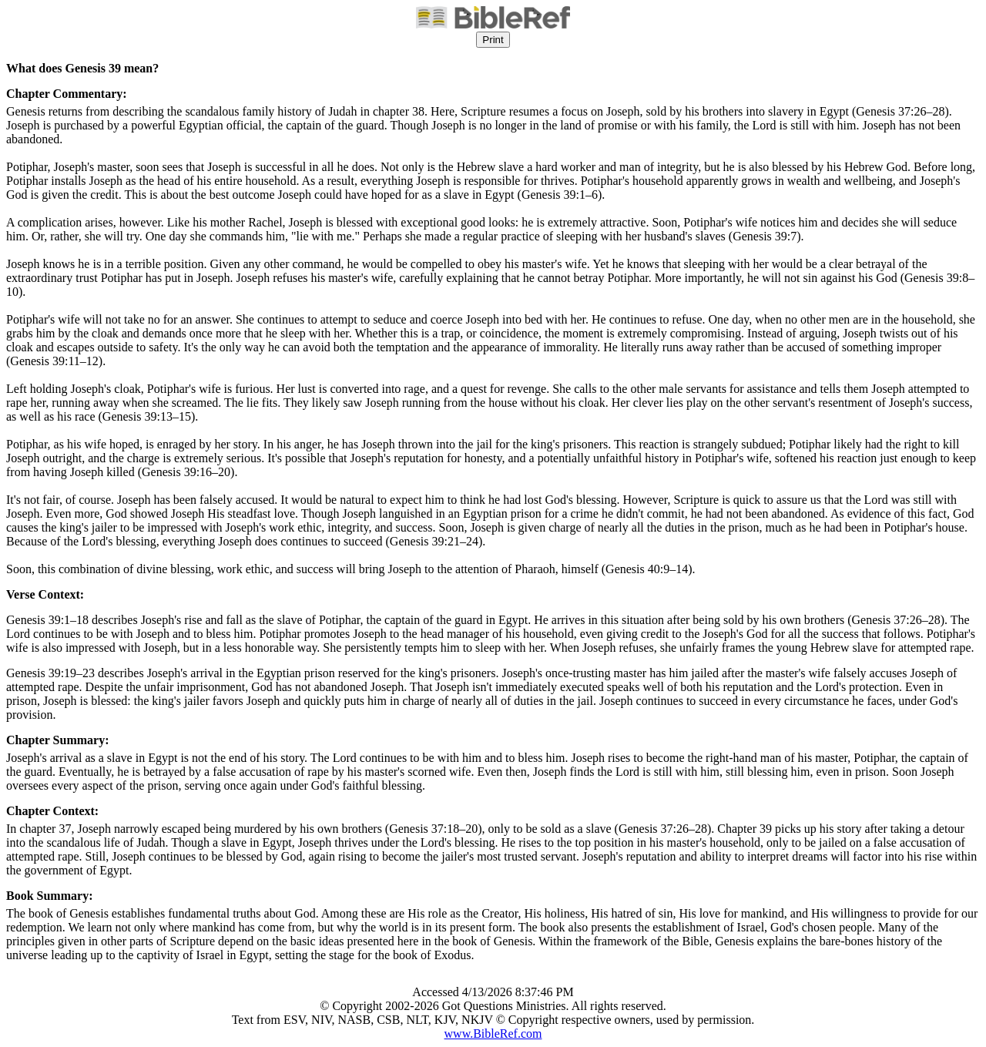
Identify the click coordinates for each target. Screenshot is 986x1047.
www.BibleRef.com (493, 1033)
